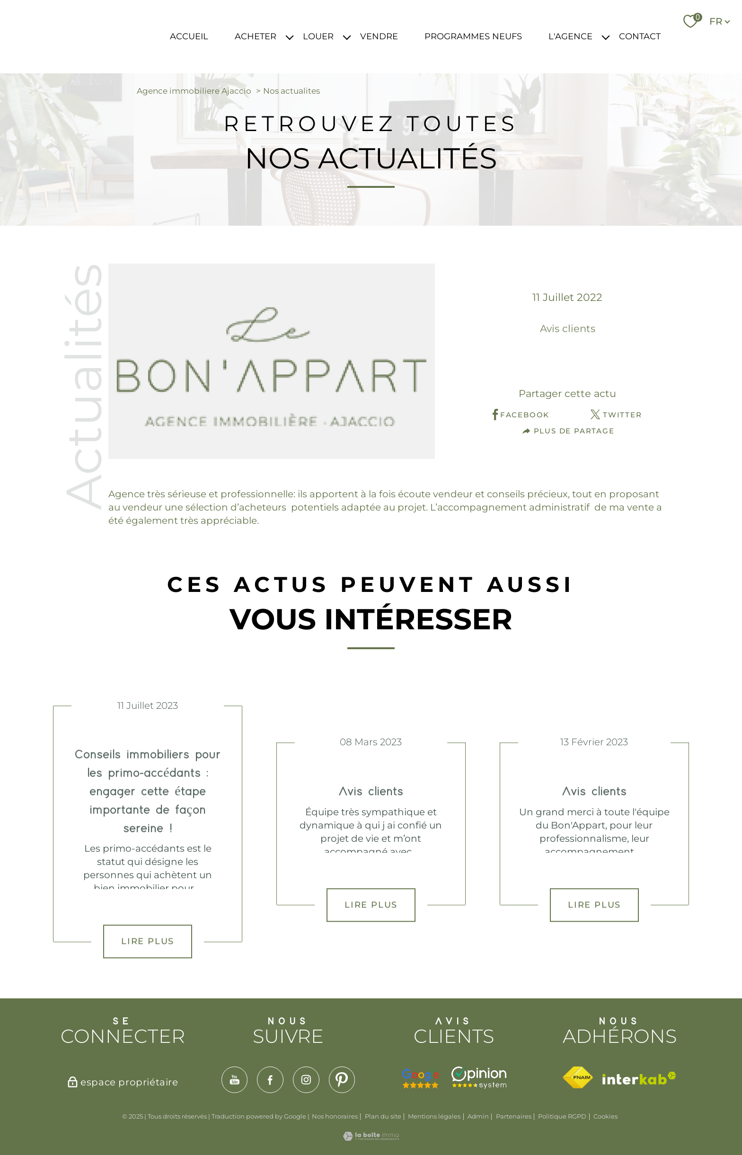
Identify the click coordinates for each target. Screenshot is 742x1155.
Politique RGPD (562, 1116)
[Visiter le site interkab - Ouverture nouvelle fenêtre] (639, 1078)
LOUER (318, 36)
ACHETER (255, 36)
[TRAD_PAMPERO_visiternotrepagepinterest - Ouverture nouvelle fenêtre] (342, 1080)
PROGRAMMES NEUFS (473, 36)
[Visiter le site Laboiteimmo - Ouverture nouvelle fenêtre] (371, 1137)
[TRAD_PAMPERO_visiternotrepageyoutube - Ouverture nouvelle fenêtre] (234, 1080)
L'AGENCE (570, 36)
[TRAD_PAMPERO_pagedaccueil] (95, 46)
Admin (478, 1116)
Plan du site (383, 1116)
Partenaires (513, 1116)
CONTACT (640, 36)
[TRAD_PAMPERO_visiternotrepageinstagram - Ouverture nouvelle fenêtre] (306, 1080)
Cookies (605, 1116)
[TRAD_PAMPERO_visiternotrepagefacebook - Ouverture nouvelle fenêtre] (270, 1080)
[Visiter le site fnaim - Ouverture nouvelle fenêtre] (577, 1077)
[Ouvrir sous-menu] (289, 36)
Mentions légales (434, 1116)
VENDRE (379, 36)
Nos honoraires (335, 1116)
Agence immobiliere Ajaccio (194, 91)
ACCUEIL (189, 36)
